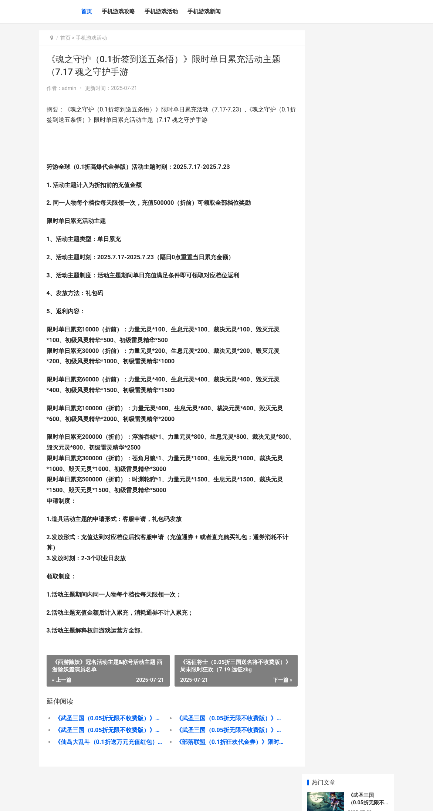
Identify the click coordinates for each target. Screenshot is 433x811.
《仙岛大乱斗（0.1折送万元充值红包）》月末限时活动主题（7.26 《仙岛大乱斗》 (107, 741)
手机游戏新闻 (204, 11)
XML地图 (179, 799)
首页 (86, 11)
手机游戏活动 (161, 11)
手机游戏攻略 (118, 11)
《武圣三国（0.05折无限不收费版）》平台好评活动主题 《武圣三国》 (107, 718)
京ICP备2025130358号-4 (144, 799)
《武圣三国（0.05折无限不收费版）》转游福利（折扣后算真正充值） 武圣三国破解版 (222, 718)
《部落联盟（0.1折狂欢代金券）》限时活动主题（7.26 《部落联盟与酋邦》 (222, 741)
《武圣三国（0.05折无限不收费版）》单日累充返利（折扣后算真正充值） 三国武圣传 (107, 730)
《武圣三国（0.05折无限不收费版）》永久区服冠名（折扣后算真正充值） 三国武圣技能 (222, 730)
